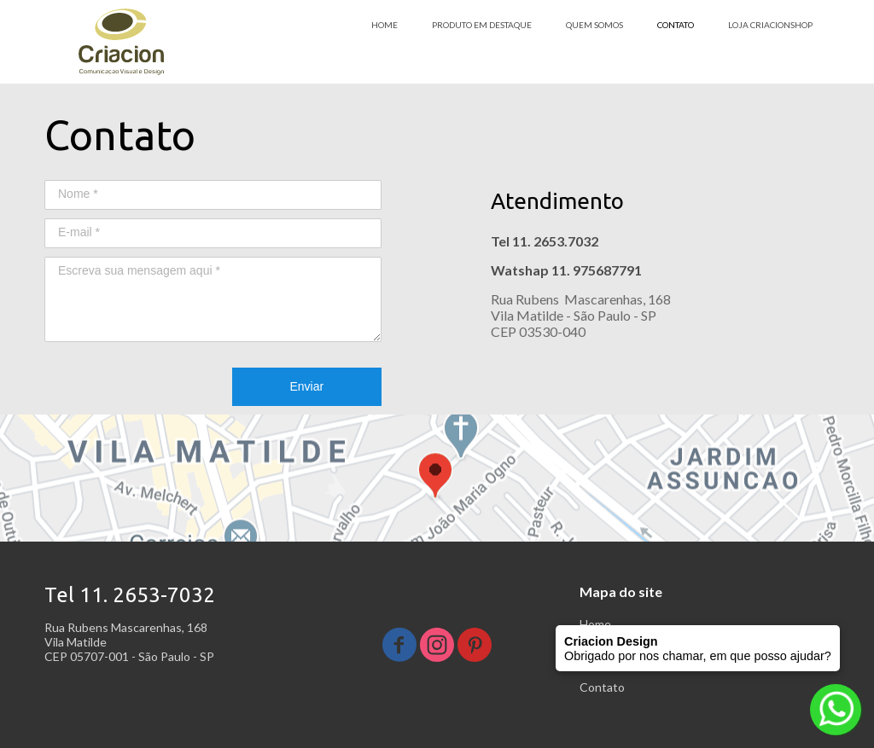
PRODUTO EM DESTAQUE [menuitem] (482, 25)
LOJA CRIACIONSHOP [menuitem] (770, 25)
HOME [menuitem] (384, 25)
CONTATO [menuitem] (675, 25)
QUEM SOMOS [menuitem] (594, 25)
